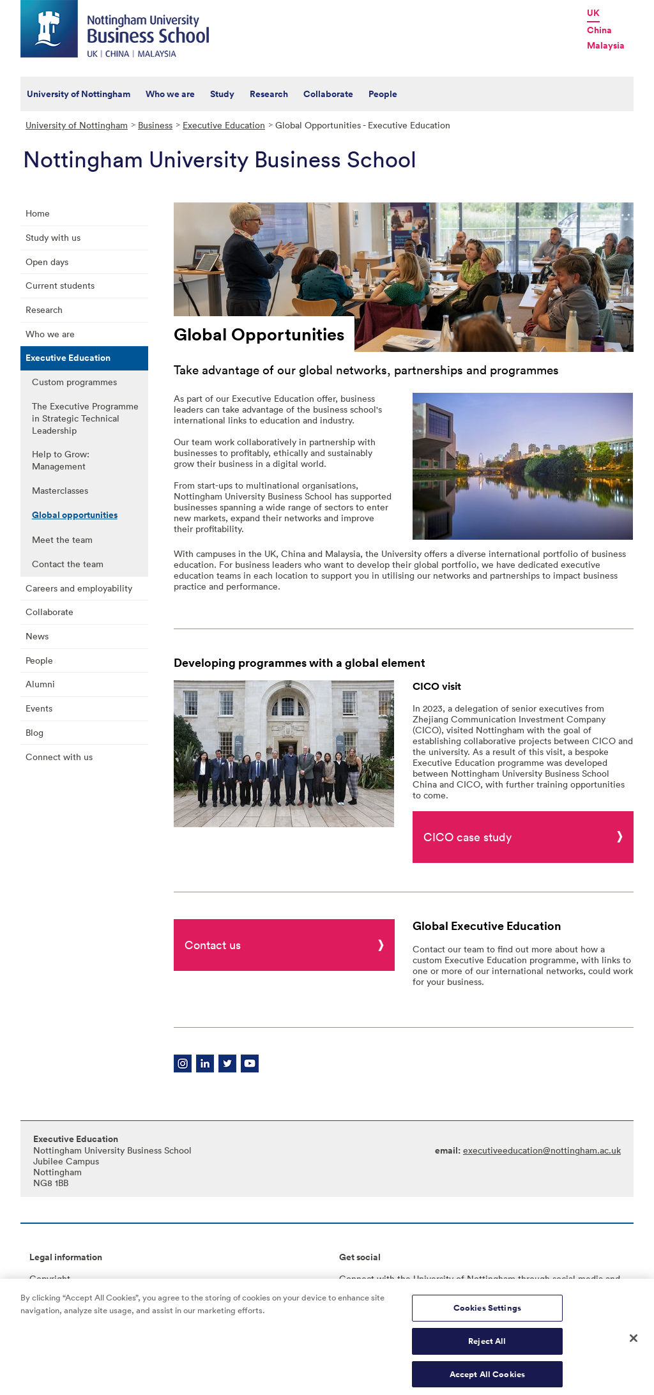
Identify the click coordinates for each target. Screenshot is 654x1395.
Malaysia (606, 45)
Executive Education (224, 125)
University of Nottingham (78, 94)
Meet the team (62, 539)
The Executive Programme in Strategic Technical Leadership (85, 418)
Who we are (170, 94)
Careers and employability (79, 588)
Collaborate (328, 94)
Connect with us (59, 757)
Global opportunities (75, 514)
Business (155, 125)
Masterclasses (60, 490)
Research (269, 94)
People (383, 94)
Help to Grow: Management (60, 460)
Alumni (40, 684)
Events (39, 708)
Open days (47, 261)
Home (38, 213)
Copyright (49, 1278)
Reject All (487, 1349)
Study (222, 94)
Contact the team (67, 564)
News (37, 636)
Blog (34, 732)
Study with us (53, 237)
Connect (356, 1278)
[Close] (634, 1346)
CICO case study (467, 836)
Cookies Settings (487, 1315)
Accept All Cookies (487, 1381)
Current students (60, 285)
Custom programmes (74, 382)
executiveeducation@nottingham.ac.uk (542, 1150)
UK (593, 12)
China (599, 30)
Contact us (213, 944)
